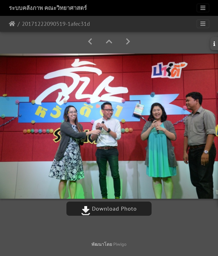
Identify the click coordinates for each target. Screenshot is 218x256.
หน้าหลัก (12, 24)
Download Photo (109, 208)
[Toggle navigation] (203, 8)
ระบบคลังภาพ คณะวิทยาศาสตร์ (48, 8)
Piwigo (120, 244)
